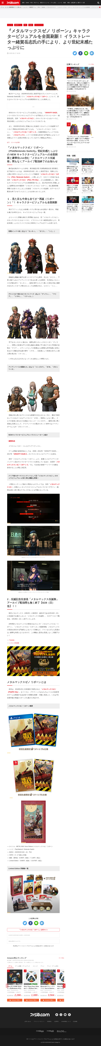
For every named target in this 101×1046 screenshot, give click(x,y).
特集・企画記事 (71, 2)
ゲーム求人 (53, 2)
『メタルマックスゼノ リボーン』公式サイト (33, 929)
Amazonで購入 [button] (14, 1000)
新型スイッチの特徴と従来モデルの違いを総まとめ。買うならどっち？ (72, 188)
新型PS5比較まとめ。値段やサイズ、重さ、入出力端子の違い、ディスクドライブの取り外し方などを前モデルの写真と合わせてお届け (73, 169)
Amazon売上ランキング (16, 958)
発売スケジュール (44, 2)
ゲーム (10, 966)
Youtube (11, 640)
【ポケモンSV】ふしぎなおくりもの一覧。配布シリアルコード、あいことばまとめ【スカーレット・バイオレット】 (87, 169)
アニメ (42, 966)
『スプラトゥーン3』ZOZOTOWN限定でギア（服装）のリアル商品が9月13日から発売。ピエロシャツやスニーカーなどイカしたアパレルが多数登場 (78, 140)
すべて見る (61, 958)
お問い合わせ (28, 1021)
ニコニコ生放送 (14, 643)
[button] (64, 986)
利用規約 (49, 1021)
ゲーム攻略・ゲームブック (22, 966)
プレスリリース (51, 7)
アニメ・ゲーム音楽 (52, 966)
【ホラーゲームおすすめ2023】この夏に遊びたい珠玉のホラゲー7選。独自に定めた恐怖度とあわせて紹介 (73, 207)
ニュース (59, 2)
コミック (35, 966)
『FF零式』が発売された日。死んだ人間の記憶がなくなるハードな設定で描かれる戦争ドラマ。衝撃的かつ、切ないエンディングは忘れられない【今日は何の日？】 (78, 113)
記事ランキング (73, 64)
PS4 (39, 7)
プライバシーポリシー (39, 1021)
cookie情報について (66, 1021)
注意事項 (56, 1021)
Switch (27, 2)
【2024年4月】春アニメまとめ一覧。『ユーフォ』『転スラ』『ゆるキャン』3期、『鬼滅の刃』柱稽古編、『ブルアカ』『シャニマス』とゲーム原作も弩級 (88, 188)
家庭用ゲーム (32, 7)
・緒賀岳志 (11, 441)
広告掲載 (75, 1021)
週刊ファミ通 (80, 2)
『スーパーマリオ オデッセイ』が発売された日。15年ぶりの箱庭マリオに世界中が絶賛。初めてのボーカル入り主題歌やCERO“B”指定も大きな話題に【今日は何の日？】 (78, 85)
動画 (64, 2)
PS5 (31, 2)
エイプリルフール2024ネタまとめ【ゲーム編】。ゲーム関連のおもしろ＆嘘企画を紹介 (88, 207)
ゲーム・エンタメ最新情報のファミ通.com (11, 7)
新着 (23, 2)
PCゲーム (36, 2)
